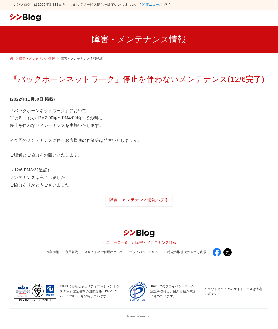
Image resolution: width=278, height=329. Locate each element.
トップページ (11, 59)
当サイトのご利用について (103, 252)
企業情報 (52, 252)
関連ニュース (152, 4)
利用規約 (71, 252)
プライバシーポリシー (145, 252)
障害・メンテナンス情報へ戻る (139, 200)
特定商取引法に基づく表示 (186, 252)
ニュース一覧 (117, 242)
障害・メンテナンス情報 (37, 58)
